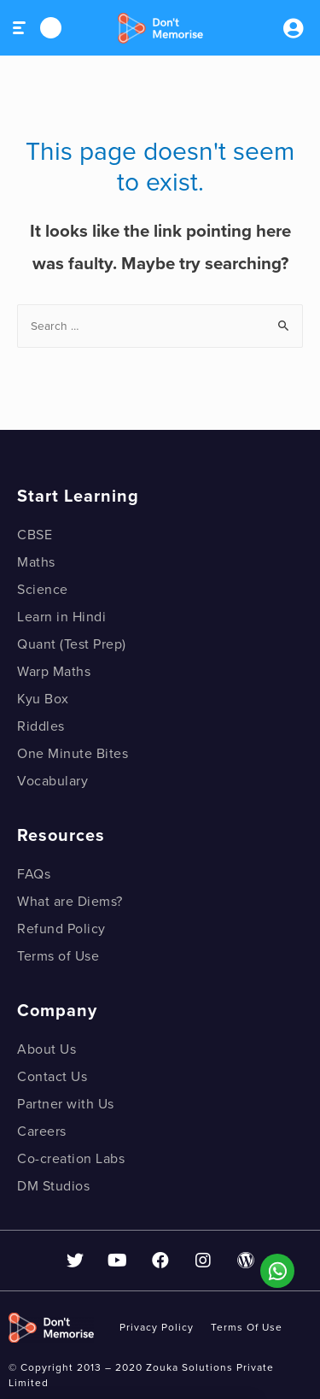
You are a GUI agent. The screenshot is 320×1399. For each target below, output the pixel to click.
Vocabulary (52, 781)
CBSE (34, 535)
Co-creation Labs (71, 1158)
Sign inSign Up (292, 28)
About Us (46, 1049)
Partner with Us (65, 1104)
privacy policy (156, 1327)
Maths (36, 562)
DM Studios (53, 1186)
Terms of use (246, 1327)
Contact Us (52, 1076)
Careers (42, 1131)
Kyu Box (43, 699)
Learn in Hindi (61, 617)
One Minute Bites (72, 753)
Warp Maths (53, 671)
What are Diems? (70, 901)
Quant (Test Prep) (71, 644)
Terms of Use (58, 956)
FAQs (33, 874)
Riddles (41, 726)
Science (42, 589)
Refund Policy (61, 929)
